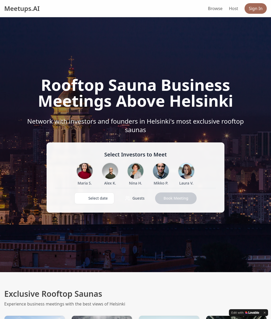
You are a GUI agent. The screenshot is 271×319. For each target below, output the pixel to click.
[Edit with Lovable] (245, 312)
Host (233, 8)
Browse (215, 8)
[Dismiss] (264, 312)
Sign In (256, 8)
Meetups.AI (22, 8)
